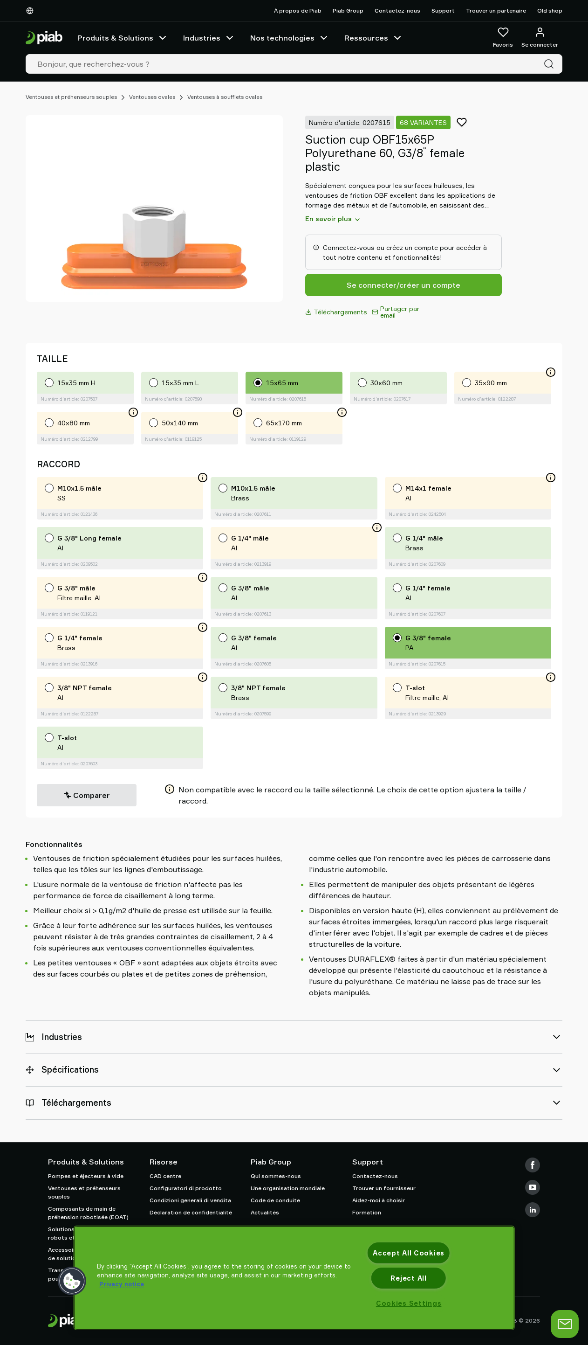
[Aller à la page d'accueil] (44, 38)
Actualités (265, 1212)
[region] (294, 1278)
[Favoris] (503, 38)
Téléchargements (336, 312)
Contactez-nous (397, 10)
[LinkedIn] (532, 1209)
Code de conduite (275, 1200)
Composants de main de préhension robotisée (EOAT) (88, 1212)
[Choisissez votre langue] (32, 10)
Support (443, 10)
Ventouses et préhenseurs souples (71, 96)
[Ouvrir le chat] (565, 1324)
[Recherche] (551, 64)
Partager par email (395, 312)
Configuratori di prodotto (186, 1188)
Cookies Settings (409, 1303)
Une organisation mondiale (288, 1188)
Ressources (373, 37)
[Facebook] (532, 1165)
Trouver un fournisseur (384, 1188)
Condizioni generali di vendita (190, 1200)
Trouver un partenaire (496, 10)
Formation (366, 1212)
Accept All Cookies (408, 1253)
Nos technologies (289, 37)
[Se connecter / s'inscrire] (539, 38)
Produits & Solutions (122, 37)
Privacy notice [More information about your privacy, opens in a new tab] (121, 1284)
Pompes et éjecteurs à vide (85, 1175)
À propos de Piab (297, 10)
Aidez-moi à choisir (378, 1200)
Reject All (408, 1278)
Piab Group (348, 10)
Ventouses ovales (152, 96)
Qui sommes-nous (276, 1175)
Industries (209, 37)
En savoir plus (333, 219)
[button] (72, 1281)
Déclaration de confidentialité (191, 1212)
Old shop (549, 10)
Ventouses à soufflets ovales (224, 96)
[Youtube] (532, 1187)
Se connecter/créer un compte (403, 285)
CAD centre (165, 1175)
